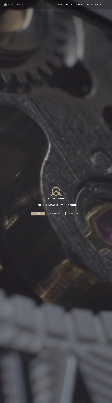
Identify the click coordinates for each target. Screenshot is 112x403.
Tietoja (89, 4)
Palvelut (79, 4)
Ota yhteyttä (100, 4)
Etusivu (59, 4)
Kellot (69, 4)
